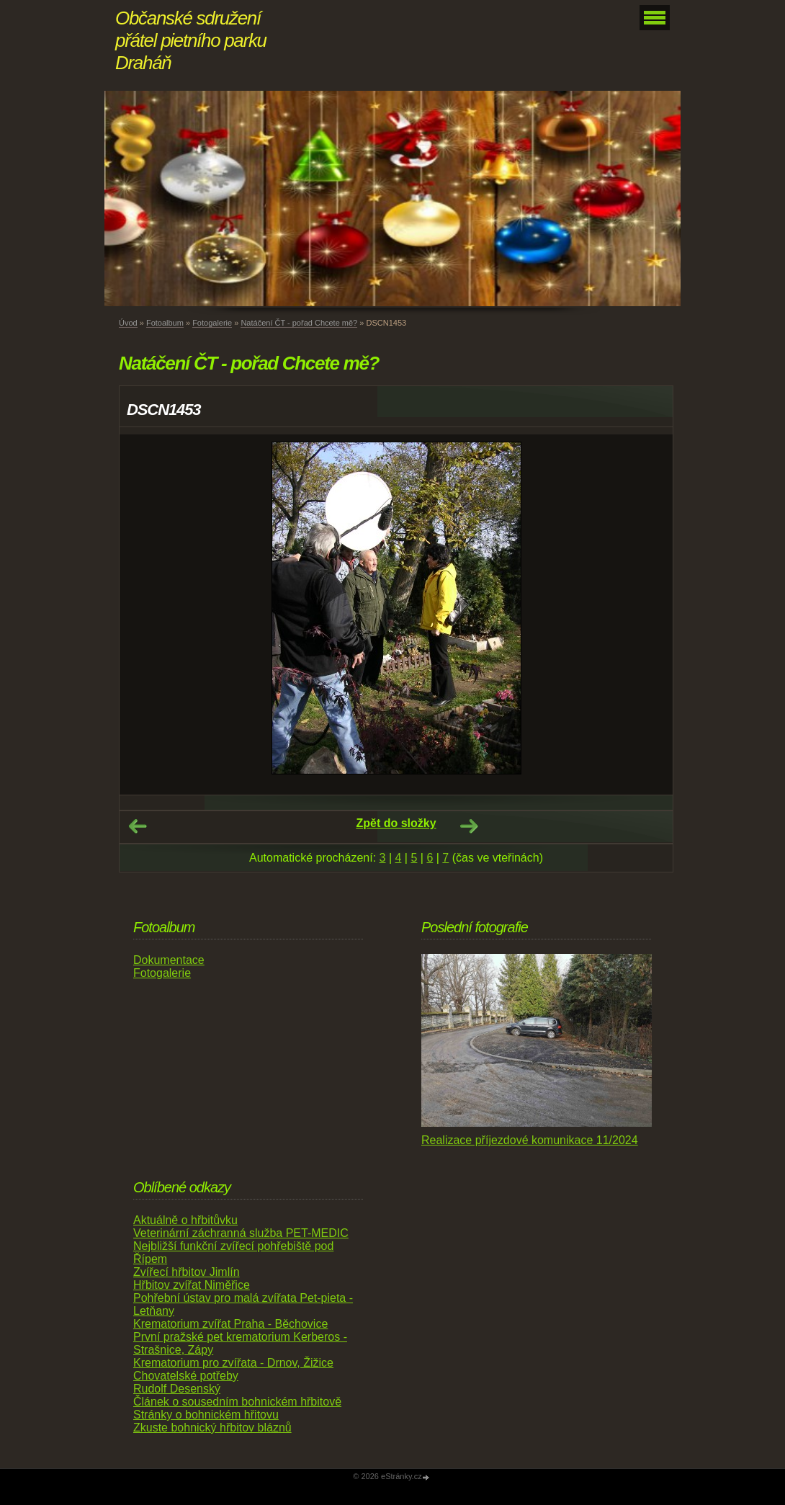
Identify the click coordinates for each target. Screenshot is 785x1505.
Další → (469, 826)
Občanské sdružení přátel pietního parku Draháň (190, 40)
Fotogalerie (212, 322)
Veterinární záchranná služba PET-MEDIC (241, 1233)
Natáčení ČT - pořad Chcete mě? (299, 322)
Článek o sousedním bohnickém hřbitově (237, 1401)
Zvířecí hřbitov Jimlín (186, 1272)
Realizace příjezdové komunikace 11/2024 (529, 1140)
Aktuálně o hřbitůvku (185, 1220)
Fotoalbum (165, 322)
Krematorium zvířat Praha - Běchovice (230, 1324)
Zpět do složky (396, 823)
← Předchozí (137, 826)
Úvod (128, 322)
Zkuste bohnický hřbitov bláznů (212, 1427)
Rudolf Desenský (176, 1389)
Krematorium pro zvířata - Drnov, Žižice (233, 1363)
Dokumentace (169, 960)
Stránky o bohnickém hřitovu (206, 1414)
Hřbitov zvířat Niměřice (191, 1285)
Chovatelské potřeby (185, 1376)
